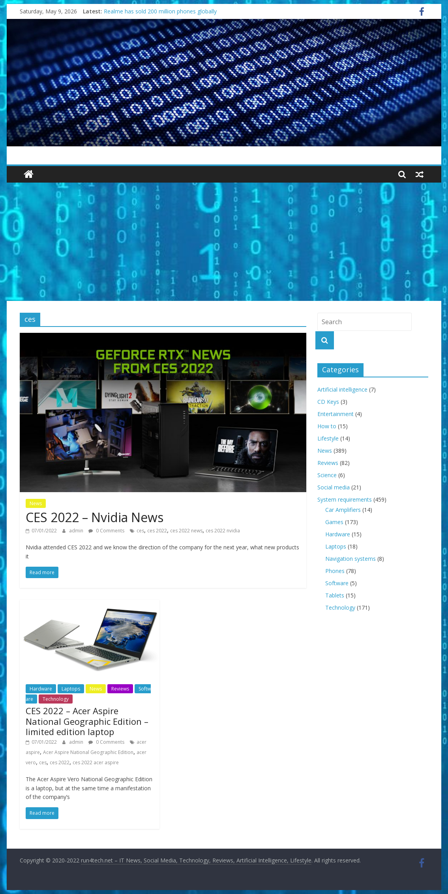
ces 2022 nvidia (223, 530)
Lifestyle (328, 438)
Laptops (71, 688)
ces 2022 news (186, 530)
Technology (56, 699)
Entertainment (335, 414)
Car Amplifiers (343, 509)
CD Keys (328, 401)
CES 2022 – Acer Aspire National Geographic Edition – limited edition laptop (87, 721)
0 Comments (106, 530)
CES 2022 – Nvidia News (94, 517)
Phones (335, 571)
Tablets (334, 595)
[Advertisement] (224, 242)
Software (337, 583)
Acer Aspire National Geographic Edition (88, 752)
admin (76, 530)
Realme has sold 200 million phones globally (160, 11)
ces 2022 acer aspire (96, 762)
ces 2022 (157, 530)
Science (327, 475)
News (36, 503)
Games (334, 522)
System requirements (344, 499)
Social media (333, 487)
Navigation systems (350, 558)
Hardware (41, 688)
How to (326, 426)
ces (140, 530)
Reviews (120, 688)
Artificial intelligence (342, 389)
